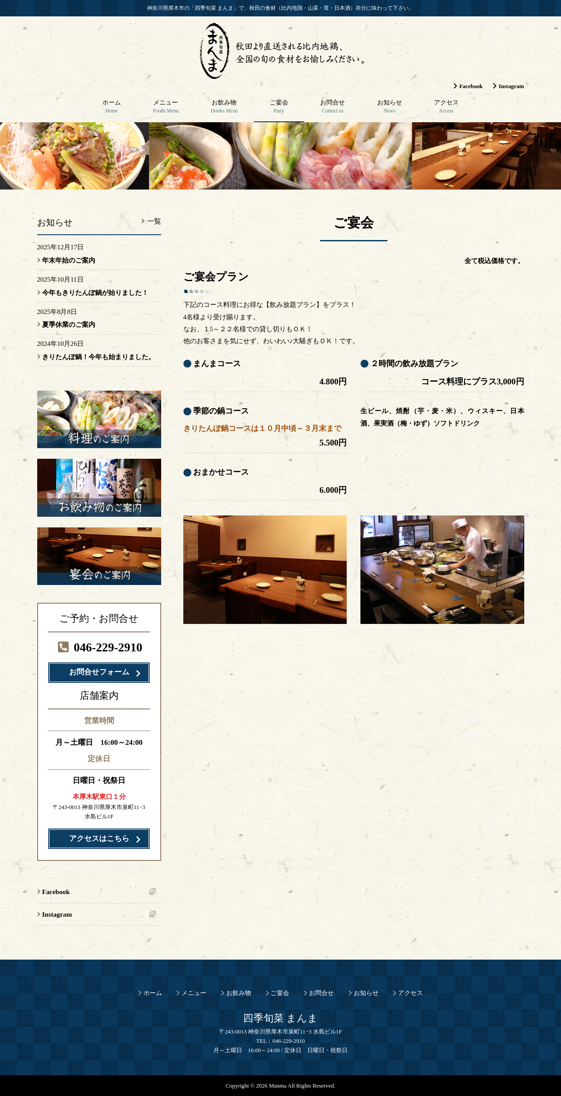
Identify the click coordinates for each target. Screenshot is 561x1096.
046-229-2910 (98, 647)
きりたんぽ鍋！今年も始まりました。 (98, 356)
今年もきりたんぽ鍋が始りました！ (95, 292)
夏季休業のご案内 (68, 324)
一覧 (154, 221)
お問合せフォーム (99, 672)
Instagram (511, 86)
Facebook (471, 86)
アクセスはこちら (99, 838)
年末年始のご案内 (68, 260)
